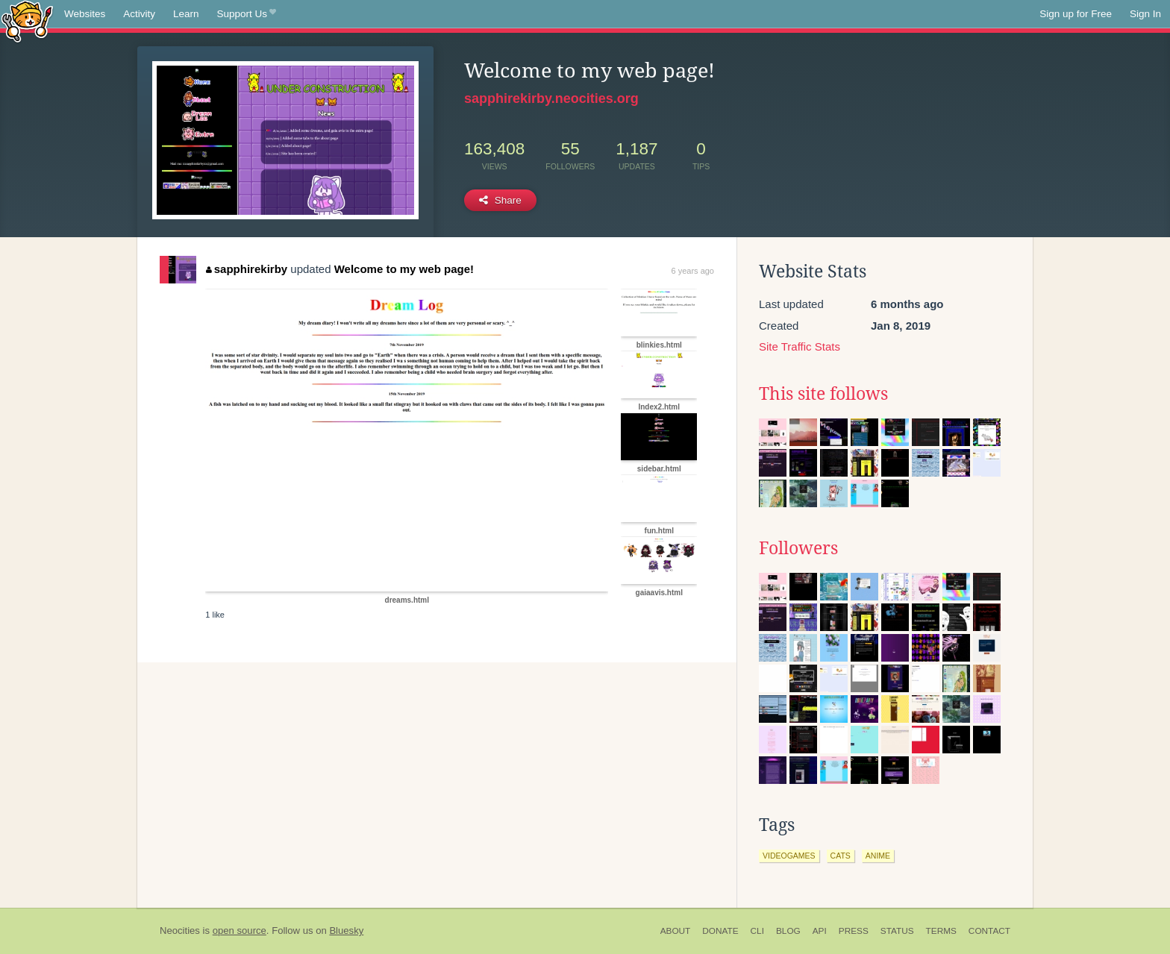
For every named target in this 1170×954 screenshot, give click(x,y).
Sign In (1145, 13)
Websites (84, 13)
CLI (757, 931)
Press (854, 931)
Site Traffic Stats (799, 346)
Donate (720, 931)
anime (878, 855)
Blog (788, 931)
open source (239, 930)
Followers (798, 548)
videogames (789, 855)
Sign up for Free (1075, 13)
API (820, 931)
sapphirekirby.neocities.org (551, 98)
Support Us (246, 14)
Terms (941, 931)
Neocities (180, 930)
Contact (989, 931)
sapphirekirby (246, 269)
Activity (139, 13)
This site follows (823, 394)
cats (840, 855)
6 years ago (693, 270)
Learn (186, 13)
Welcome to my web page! (404, 269)
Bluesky (346, 930)
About (675, 931)
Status (897, 931)
